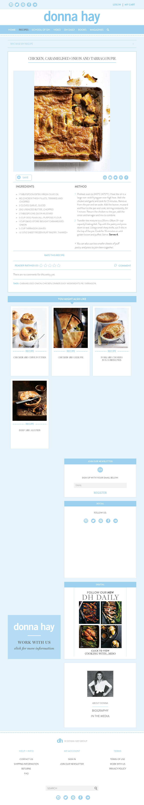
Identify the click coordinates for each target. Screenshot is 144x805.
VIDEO (57, 29)
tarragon (90, 283)
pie (82, 283)
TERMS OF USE (117, 759)
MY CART (130, 4)
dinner (56, 283)
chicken (47, 283)
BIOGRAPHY (100, 711)
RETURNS (26, 768)
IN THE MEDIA (100, 716)
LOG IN (117, 4)
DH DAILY (69, 29)
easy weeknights (70, 283)
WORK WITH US (117, 764)
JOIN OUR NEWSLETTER (72, 764)
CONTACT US (26, 759)
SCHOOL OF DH (41, 29)
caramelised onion (31, 283)
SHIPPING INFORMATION (26, 764)
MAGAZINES (97, 29)
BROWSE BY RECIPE (21, 44)
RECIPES (24, 29)
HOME (12, 29)
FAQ (26, 773)
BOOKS (82, 29)
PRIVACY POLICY (117, 768)
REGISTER (100, 493)
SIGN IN (72, 759)
